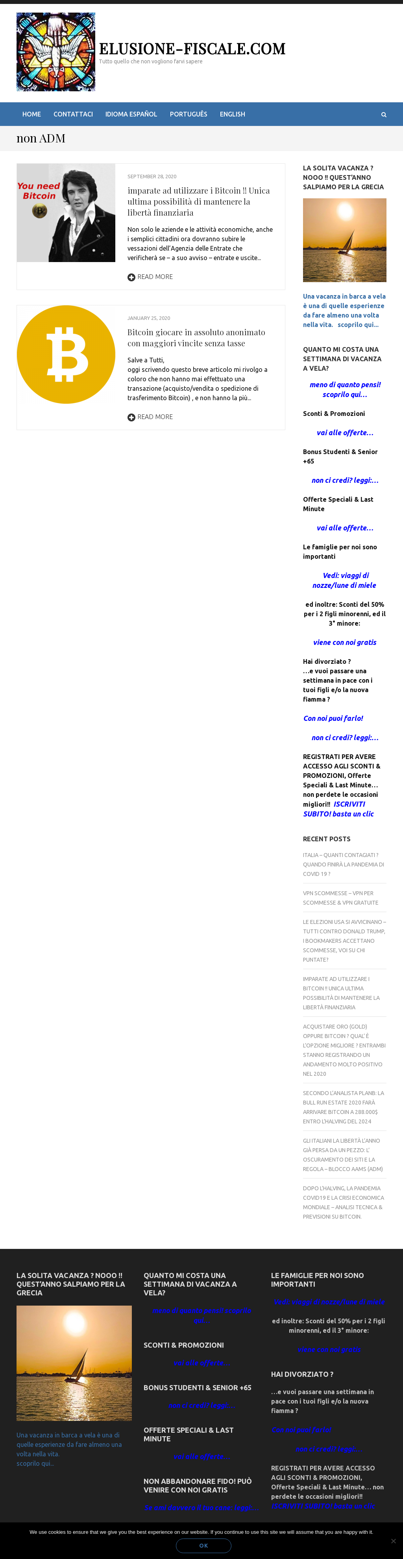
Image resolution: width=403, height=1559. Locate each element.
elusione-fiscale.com (192, 48)
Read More (150, 276)
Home (31, 114)
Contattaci (73, 114)
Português (188, 114)
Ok (203, 1545)
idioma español (131, 114)
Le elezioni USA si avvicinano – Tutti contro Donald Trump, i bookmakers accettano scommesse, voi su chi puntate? (344, 941)
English (232, 114)
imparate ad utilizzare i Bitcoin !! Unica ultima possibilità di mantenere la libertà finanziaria (199, 201)
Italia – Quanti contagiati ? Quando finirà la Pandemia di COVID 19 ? (343, 864)
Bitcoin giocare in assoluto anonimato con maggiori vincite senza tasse (196, 337)
